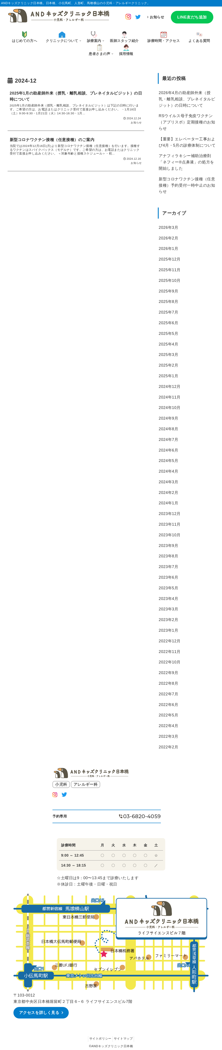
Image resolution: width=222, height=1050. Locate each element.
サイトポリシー (99, 1037)
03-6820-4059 (142, 816)
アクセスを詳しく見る (40, 1012)
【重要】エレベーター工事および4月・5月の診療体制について (187, 142)
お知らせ (157, 17)
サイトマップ (124, 1037)
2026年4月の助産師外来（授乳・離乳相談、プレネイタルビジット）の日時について (187, 99)
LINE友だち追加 (192, 17)
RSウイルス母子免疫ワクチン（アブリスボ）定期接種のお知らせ (187, 122)
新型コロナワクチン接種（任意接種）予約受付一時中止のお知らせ (187, 185)
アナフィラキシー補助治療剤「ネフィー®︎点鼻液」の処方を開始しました (186, 162)
